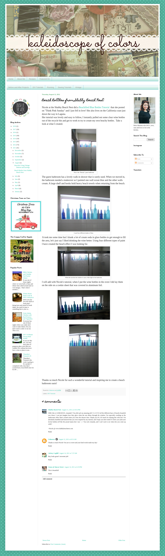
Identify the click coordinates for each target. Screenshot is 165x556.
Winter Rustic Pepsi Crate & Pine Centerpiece (28, 295)
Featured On (45, 79)
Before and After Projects (18, 87)
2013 (14, 142)
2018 (14, 126)
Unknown (51, 439)
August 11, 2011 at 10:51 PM (71, 410)
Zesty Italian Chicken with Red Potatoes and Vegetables (28, 316)
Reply (50, 432)
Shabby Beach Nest (54, 410)
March (17, 188)
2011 (14, 148)
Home (10, 79)
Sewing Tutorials (64, 87)
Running (50, 87)
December (18, 150)
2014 (14, 139)
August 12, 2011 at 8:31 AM (67, 439)
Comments (139, 163)
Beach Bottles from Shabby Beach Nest (23, 171)
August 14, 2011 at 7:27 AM (68, 453)
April (16, 185)
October (17, 157)
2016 (14, 132)
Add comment (47, 479)
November (18, 154)
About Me (21, 79)
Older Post (121, 540)
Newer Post (46, 540)
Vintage (78, 87)
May (16, 182)
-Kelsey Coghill (53, 453)
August (17, 163)
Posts (137, 159)
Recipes (32, 79)
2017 (14, 129)
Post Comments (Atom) (58, 544)
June (16, 179)
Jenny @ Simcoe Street (56, 467)
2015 (14, 136)
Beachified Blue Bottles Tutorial (94, 107)
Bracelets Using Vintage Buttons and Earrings (22, 166)
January (17, 191)
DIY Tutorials (38, 87)
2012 (14, 145)
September (18, 160)
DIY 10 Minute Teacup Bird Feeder (28, 336)
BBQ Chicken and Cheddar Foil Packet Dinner (27, 275)
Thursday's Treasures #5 (27, 355)
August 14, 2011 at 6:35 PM (73, 467)
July (16, 176)
